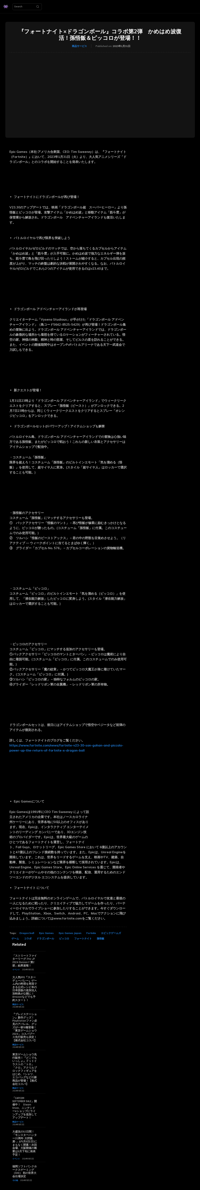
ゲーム (15, 938)
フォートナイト (83, 938)
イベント (16, 969)
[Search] (37, 6)
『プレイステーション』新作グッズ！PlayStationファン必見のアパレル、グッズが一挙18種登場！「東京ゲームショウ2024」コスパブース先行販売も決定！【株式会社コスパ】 (24, 1027)
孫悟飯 (100, 938)
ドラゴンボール (45, 938)
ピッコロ (64, 938)
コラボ (28, 938)
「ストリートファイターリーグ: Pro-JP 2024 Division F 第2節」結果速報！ (24, 960)
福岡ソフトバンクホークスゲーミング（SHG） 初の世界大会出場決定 (24, 1171)
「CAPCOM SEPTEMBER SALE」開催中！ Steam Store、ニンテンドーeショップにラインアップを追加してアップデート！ (24, 1108)
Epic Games (46, 933)
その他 (15, 1180)
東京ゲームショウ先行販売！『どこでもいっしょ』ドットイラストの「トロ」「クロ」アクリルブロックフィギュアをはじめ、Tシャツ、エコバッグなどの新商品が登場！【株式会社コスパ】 (24, 1069)
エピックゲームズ (111, 933)
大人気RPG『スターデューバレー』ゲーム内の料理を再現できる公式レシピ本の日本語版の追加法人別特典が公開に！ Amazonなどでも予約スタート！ (24, 989)
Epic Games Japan (70, 933)
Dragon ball (26, 933)
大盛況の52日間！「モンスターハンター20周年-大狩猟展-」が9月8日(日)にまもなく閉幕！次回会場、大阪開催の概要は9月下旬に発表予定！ (24, 1143)
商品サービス (79, 46)
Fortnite (91, 933)
